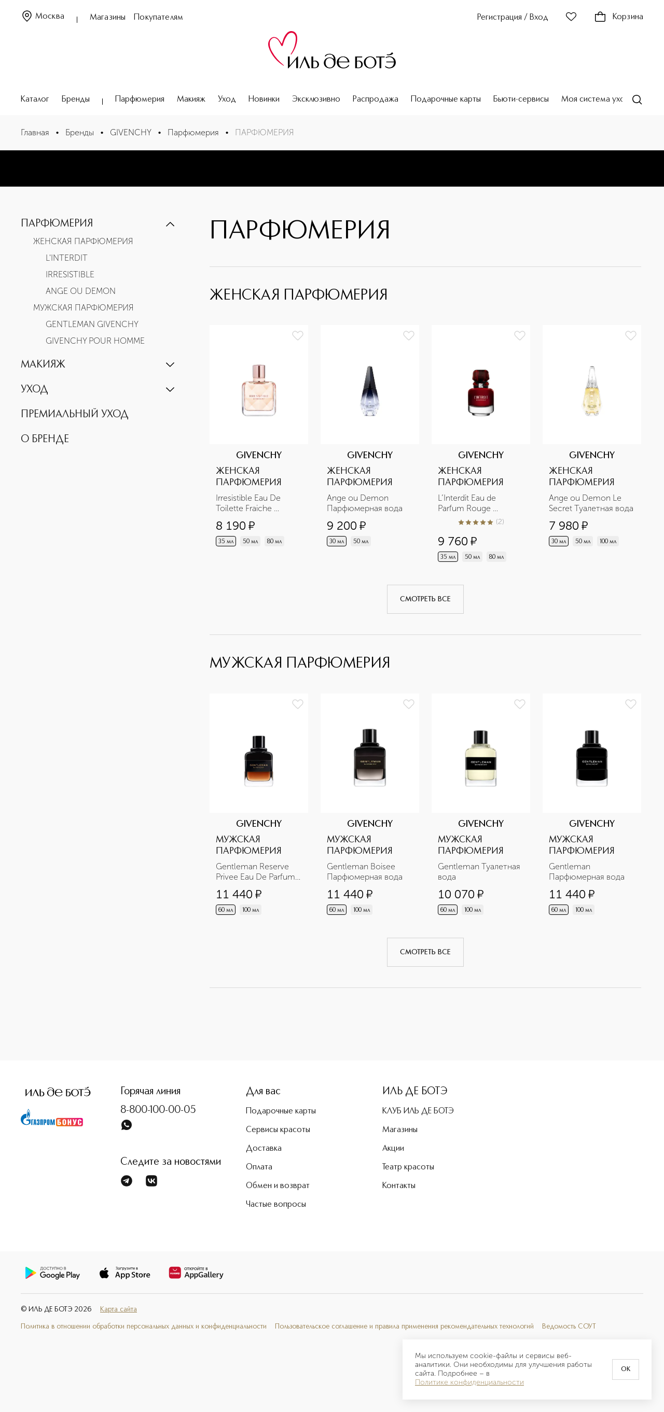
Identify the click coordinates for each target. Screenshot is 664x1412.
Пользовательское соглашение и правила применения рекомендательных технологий (404, 1326)
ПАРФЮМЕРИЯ (57, 224)
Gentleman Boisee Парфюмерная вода (365, 872)
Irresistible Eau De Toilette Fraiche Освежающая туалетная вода (249, 503)
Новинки (264, 99)
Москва (42, 16)
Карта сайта (118, 1309)
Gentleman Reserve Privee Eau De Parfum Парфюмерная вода (256, 872)
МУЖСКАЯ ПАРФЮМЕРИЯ (83, 308)
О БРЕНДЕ (45, 439)
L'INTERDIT (67, 258)
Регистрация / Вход (512, 17)
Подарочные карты (446, 99)
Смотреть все (425, 599)
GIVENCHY (130, 132)
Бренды (76, 99)
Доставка (264, 1149)
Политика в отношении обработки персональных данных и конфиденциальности (144, 1326)
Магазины (108, 17)
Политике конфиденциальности (469, 1382)
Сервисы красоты (278, 1130)
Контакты (399, 1186)
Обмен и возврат (278, 1186)
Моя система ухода (597, 99)
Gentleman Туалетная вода (480, 872)
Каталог (35, 99)
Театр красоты (408, 1167)
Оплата (259, 1167)
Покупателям (158, 17)
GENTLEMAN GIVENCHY (92, 324)
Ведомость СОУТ (569, 1326)
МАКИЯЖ (43, 365)
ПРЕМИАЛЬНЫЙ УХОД (75, 415)
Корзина (618, 17)
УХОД (34, 390)
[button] (98, 224)
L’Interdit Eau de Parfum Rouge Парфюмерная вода (476, 503)
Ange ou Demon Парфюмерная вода (365, 503)
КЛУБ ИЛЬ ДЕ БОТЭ (418, 1111)
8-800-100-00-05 (158, 1110)
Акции (393, 1149)
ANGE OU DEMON (81, 291)
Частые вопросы (276, 1205)
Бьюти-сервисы (521, 99)
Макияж (191, 99)
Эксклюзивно (316, 99)
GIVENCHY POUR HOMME (95, 341)
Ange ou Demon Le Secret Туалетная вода (591, 503)
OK (625, 1369)
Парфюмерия (139, 99)
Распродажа (375, 99)
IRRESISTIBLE (70, 274)
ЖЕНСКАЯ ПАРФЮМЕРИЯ (83, 241)
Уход (227, 99)
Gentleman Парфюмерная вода (587, 872)
